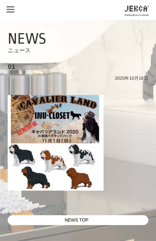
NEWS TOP (76, 220)
